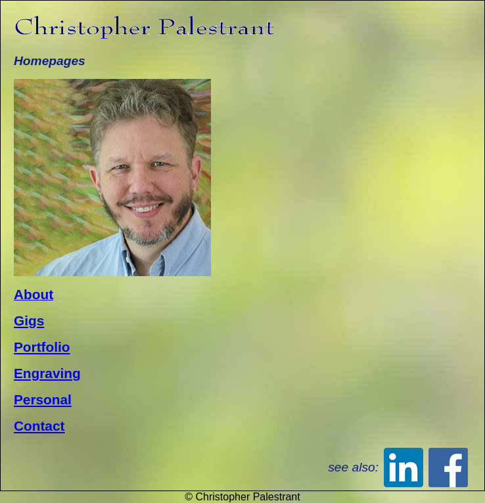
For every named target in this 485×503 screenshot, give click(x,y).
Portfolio (42, 346)
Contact (39, 425)
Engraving (47, 373)
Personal (43, 399)
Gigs (29, 320)
